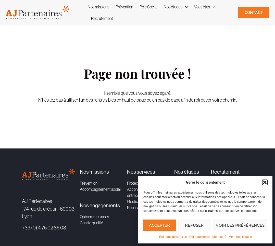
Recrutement (102, 18)
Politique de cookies (173, 237)
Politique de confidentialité (207, 237)
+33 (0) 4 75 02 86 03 (44, 227)
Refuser (194, 225)
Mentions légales (240, 237)
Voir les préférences (240, 225)
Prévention (124, 6)
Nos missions (98, 6)
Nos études (176, 7)
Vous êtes (204, 7)
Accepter (159, 225)
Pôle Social (148, 6)
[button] (264, 182)
